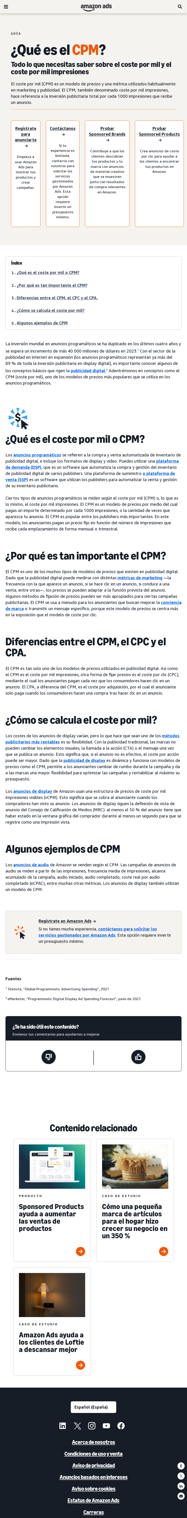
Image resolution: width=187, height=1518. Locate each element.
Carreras (93, 1512)
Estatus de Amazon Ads (93, 1500)
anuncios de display (32, 791)
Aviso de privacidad (93, 1465)
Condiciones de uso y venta (93, 1453)
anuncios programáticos (37, 454)
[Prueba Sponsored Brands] (107, 134)
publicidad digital (88, 370)
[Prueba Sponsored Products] (159, 134)
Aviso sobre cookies (94, 1488)
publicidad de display (84, 760)
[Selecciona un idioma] (93, 1407)
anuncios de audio (31, 864)
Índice (16, 263)
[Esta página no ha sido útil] (48, 1058)
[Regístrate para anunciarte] (26, 137)
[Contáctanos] (63, 131)
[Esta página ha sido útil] (138, 1058)
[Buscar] (180, 7)
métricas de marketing (140, 577)
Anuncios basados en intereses (94, 1477)
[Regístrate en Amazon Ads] (67, 921)
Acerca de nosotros (93, 1442)
